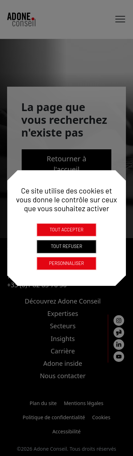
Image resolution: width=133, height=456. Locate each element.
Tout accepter (67, 229)
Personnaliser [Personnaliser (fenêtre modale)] (66, 263)
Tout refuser (66, 246)
